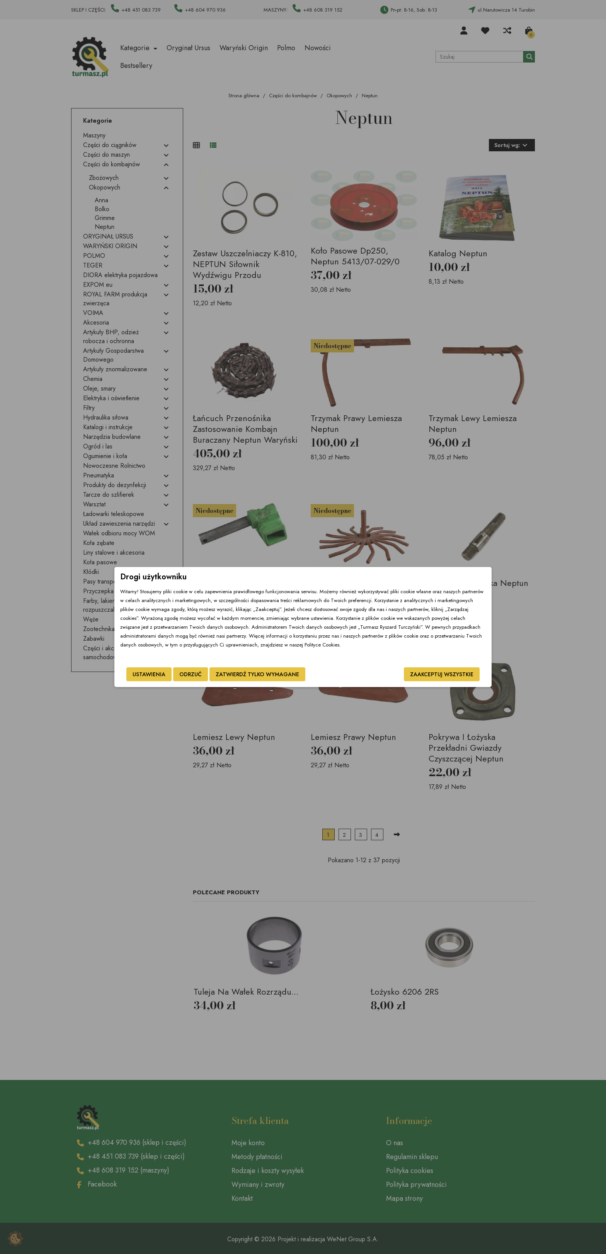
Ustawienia (149, 674)
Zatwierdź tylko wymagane (257, 674)
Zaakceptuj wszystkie (441, 674)
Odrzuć (190, 674)
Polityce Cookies (322, 644)
